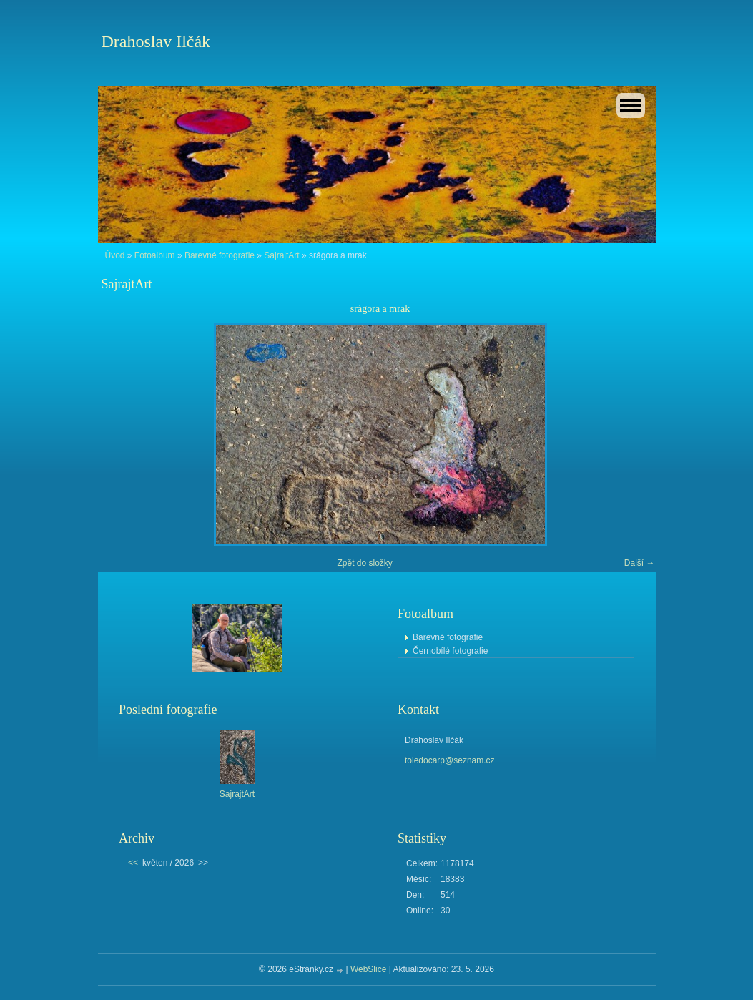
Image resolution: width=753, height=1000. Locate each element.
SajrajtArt (281, 255)
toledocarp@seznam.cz (450, 760)
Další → (639, 563)
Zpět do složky (364, 563)
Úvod (115, 255)
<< (133, 863)
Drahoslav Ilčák (156, 41)
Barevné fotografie (219, 255)
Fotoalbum (154, 255)
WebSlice (368, 969)
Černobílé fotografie (450, 651)
